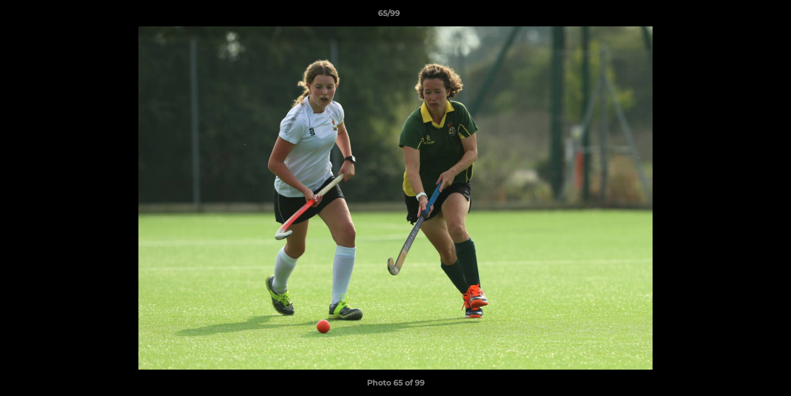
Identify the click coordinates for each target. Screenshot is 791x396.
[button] (744, 16)
